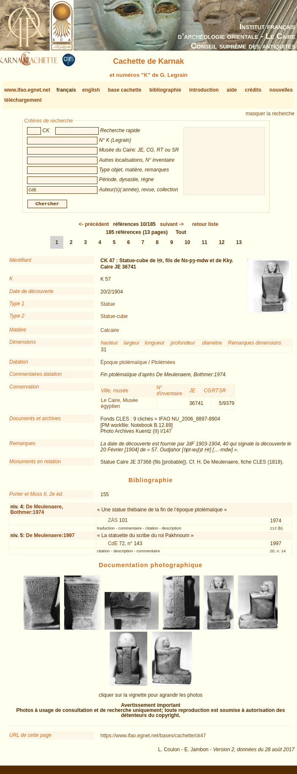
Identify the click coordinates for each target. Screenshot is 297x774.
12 (221, 246)
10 (187, 246)
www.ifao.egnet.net (27, 90)
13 (239, 246)
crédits (253, 90)
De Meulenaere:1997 (50, 539)
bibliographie (165, 90)
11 (204, 246)
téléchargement (23, 100)
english (91, 90)
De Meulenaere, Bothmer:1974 (36, 513)
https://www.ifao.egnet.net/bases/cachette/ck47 (153, 739)
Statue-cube (114, 320)
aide (232, 90)
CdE (113, 547)
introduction (204, 90)
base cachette (124, 90)
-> (172, 228)
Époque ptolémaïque (123, 366)
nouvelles (281, 90)
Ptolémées (163, 366)
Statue (107, 307)
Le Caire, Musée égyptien (119, 406)
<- (94, 228)
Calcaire (109, 334)
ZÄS (113, 524)
